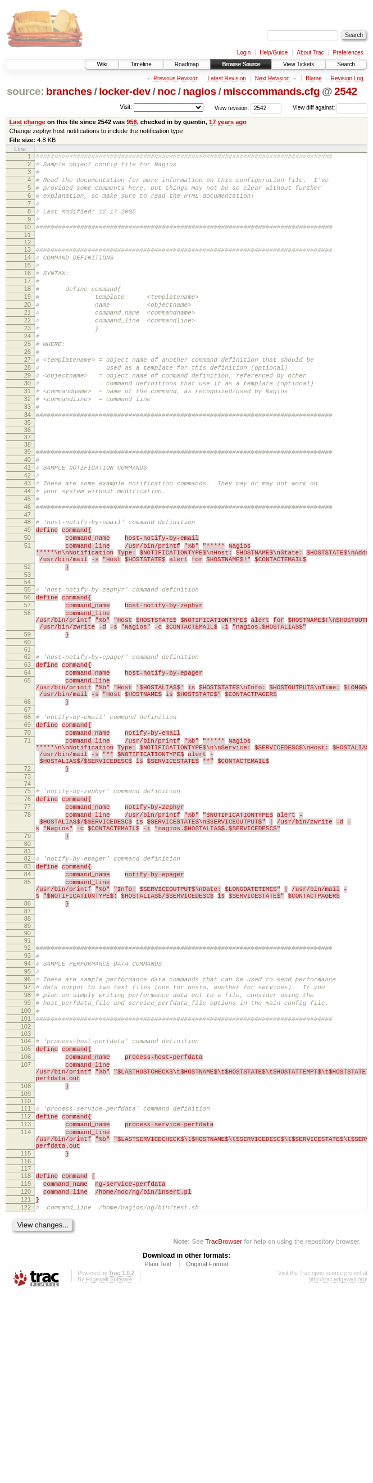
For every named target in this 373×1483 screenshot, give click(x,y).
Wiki (102, 64)
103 (26, 1190)
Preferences (348, 52)
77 (27, 926)
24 (27, 371)
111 (26, 1276)
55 (27, 668)
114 (26, 1305)
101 (26, 1173)
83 (27, 996)
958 (131, 122)
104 (26, 1197)
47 (27, 582)
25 (27, 380)
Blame (313, 78)
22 (27, 352)
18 (27, 314)
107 (26, 1226)
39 (27, 505)
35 (27, 476)
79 (27, 962)
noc (166, 91)
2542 (345, 91)
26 (27, 390)
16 (27, 295)
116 (26, 1341)
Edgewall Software (108, 1468)
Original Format (207, 1452)
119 (26, 1365)
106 (26, 1216)
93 (27, 1097)
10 (27, 242)
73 (27, 892)
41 (27, 524)
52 (27, 644)
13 (27, 266)
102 (26, 1183)
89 (27, 1065)
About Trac (310, 52)
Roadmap (187, 64)
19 (27, 323)
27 (27, 400)
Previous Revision (175, 78)
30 (27, 428)
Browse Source (241, 64)
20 (27, 333)
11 (27, 251)
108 (26, 1252)
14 (27, 275)
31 (27, 438)
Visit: (126, 107)
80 (27, 971)
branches (69, 91)
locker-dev (125, 91)
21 (27, 342)
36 (27, 483)
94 (27, 1106)
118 (26, 1356)
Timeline (140, 64)
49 (27, 598)
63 (27, 757)
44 (27, 553)
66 (27, 802)
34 (27, 466)
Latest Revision (226, 78)
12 (27, 259)
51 (27, 618)
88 (27, 1058)
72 (27, 883)
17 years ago (228, 122)
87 (27, 1051)
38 (27, 498)
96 (27, 1125)
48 (27, 589)
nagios (199, 91)
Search (346, 64)
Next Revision (272, 78)
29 (27, 419)
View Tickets (298, 64)
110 (26, 1269)
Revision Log (347, 78)
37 (27, 491)
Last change (28, 122)
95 (27, 1116)
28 (27, 409)
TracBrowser (223, 1430)
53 (27, 653)
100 (26, 1164)
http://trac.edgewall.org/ (338, 1468)
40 (27, 515)
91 (27, 1080)
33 (27, 457)
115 (26, 1332)
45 (27, 562)
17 (27, 304)
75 (27, 907)
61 (27, 740)
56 (27, 678)
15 (27, 285)
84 (27, 1005)
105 (26, 1207)
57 (27, 687)
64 (27, 766)
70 (27, 838)
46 (27, 572)
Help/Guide (274, 52)
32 (27, 447)
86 (27, 1041)
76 (27, 916)
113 (26, 1296)
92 (27, 1087)
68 (27, 819)
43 (27, 543)
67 (27, 812)
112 (26, 1286)
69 (27, 829)
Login (244, 52)
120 (26, 1375)
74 (27, 900)
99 (27, 1154)
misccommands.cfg (271, 91)
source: (25, 91)
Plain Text (157, 1452)
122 (26, 1394)
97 (27, 1135)
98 (27, 1144)
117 (26, 1348)
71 (27, 848)
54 (27, 661)
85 (27, 1015)
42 (27, 534)
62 (27, 747)
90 (27, 1073)
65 (27, 776)
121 (26, 1384)
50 (27, 608)
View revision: (232, 107)
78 (27, 935)
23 (27, 361)
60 (27, 733)
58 (27, 697)
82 (27, 986)
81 (27, 979)
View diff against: (330, 107)
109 (26, 1262)
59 (27, 723)
